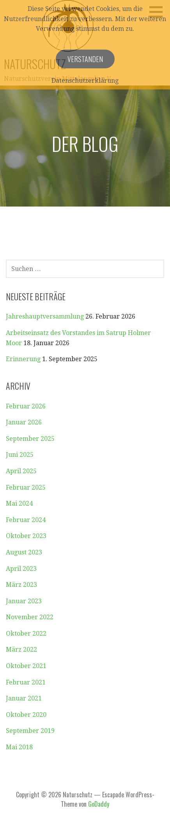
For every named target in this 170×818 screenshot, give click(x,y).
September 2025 (30, 438)
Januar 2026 (24, 422)
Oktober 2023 (26, 536)
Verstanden (85, 59)
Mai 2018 (19, 747)
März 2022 (21, 649)
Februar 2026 (26, 406)
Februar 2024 (26, 520)
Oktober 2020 (26, 714)
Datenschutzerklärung (85, 80)
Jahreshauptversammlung (45, 316)
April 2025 (21, 471)
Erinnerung (23, 359)
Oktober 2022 (26, 633)
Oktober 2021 (26, 666)
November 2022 (29, 617)
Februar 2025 (26, 487)
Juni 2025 (20, 454)
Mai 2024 (19, 503)
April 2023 (21, 568)
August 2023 (24, 552)
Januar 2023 (24, 601)
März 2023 (21, 584)
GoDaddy (98, 804)
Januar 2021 (24, 698)
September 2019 (30, 730)
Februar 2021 (26, 682)
